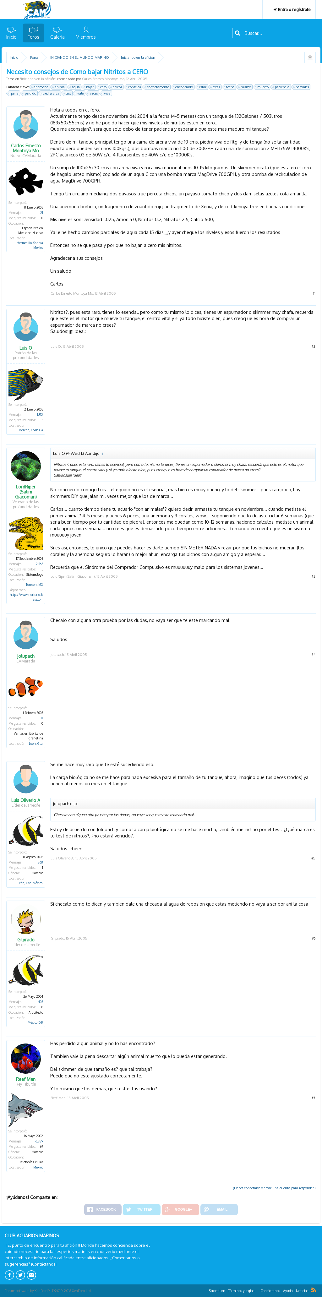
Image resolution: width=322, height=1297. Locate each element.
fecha (229, 87)
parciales (301, 87)
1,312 (40, 415)
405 (40, 1002)
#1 (314, 293)
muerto (262, 87)
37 (41, 718)
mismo (245, 87)
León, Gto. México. (30, 883)
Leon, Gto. (36, 743)
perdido (29, 93)
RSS (313, 1290)
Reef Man (25, 1079)
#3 (313, 576)
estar (201, 87)
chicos (116, 87)
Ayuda (288, 1291)
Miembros (86, 37)
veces (93, 93)
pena (14, 93)
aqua (75, 87)
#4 (313, 654)
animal (59, 87)
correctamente (157, 87)
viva (106, 93)
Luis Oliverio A (25, 800)
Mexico (38, 1167)
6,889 (39, 1141)
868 (40, 862)
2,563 (39, 564)
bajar (89, 87)
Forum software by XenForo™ (48, 1291)
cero (102, 87)
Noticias (302, 1291)
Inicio (11, 37)
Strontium (217, 1291)
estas (215, 87)
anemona (40, 87)
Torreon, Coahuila (31, 430)
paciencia (281, 87)
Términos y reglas (241, 1291)
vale (79, 93)
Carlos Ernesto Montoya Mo (103, 79)
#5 (313, 858)
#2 (313, 346)
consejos (133, 87)
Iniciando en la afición (38, 79)
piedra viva (50, 93)
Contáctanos (270, 1291)
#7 (313, 1098)
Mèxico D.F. (35, 1022)
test (67, 93)
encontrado (183, 87)
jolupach (26, 656)
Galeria (57, 37)
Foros (33, 37)
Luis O (25, 348)
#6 (313, 938)
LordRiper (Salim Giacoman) (26, 491)
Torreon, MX (34, 584)
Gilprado (26, 939)
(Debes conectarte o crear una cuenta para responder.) (274, 1188)
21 (41, 213)
